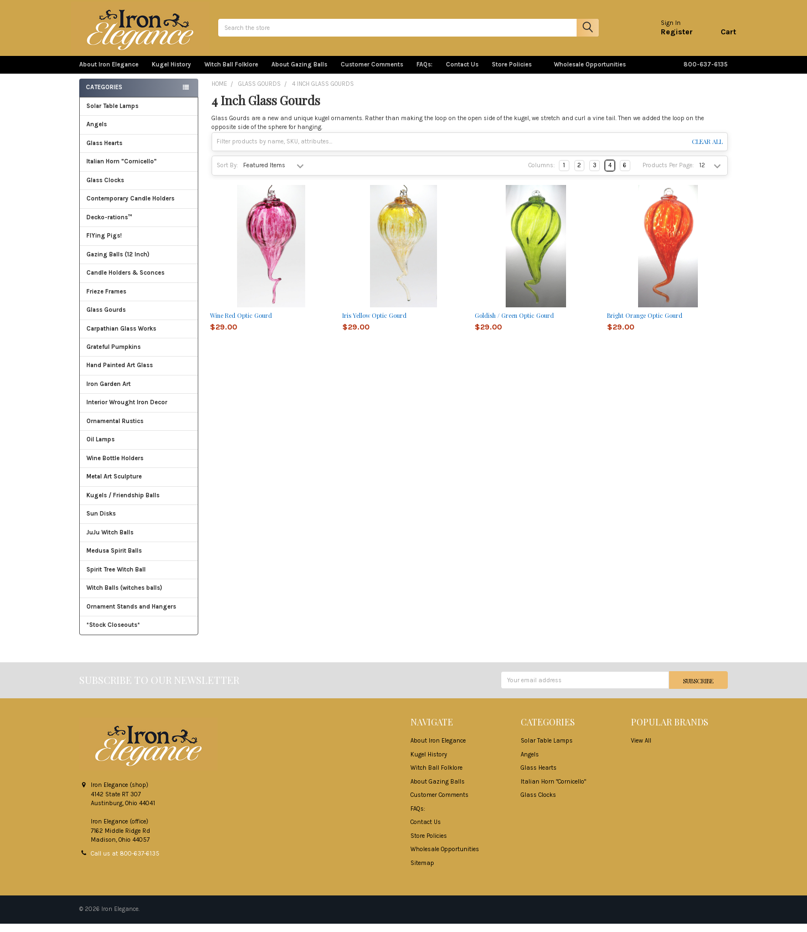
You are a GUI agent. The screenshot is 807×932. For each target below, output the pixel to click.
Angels (96, 132)
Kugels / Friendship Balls (138, 503)
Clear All (707, 150)
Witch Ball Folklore (231, 72)
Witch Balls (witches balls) (138, 596)
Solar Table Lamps (112, 114)
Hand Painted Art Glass (119, 373)
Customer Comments (372, 72)
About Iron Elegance (108, 72)
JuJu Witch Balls (138, 540)
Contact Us (462, 72)
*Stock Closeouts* (138, 633)
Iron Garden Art (138, 392)
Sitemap (422, 871)
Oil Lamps (100, 447)
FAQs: (425, 72)
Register (668, 35)
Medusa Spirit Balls (114, 559)
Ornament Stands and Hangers (131, 615)
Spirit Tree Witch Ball (138, 577)
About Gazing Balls (299, 72)
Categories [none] (104, 95)
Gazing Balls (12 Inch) (138, 262)
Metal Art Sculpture (138, 484)
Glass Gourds (138, 318)
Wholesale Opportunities (590, 72)
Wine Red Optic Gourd (241, 324)
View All (641, 749)
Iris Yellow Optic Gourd (374, 324)
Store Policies (516, 72)
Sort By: (227, 173)
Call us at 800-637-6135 (125, 862)
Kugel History (171, 72)
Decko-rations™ (109, 225)
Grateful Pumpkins (113, 355)
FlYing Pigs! (104, 244)
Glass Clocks (138, 188)
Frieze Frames (106, 299)
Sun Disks (101, 522)
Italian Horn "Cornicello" (121, 169)
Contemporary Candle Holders (130, 206)
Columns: (541, 173)
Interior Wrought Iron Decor (138, 410)
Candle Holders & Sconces (125, 281)
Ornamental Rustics (114, 429)
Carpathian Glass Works (138, 337)
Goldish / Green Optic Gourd (514, 324)
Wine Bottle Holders (114, 466)
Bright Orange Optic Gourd (644, 324)
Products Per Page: (668, 173)
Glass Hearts (138, 151)
